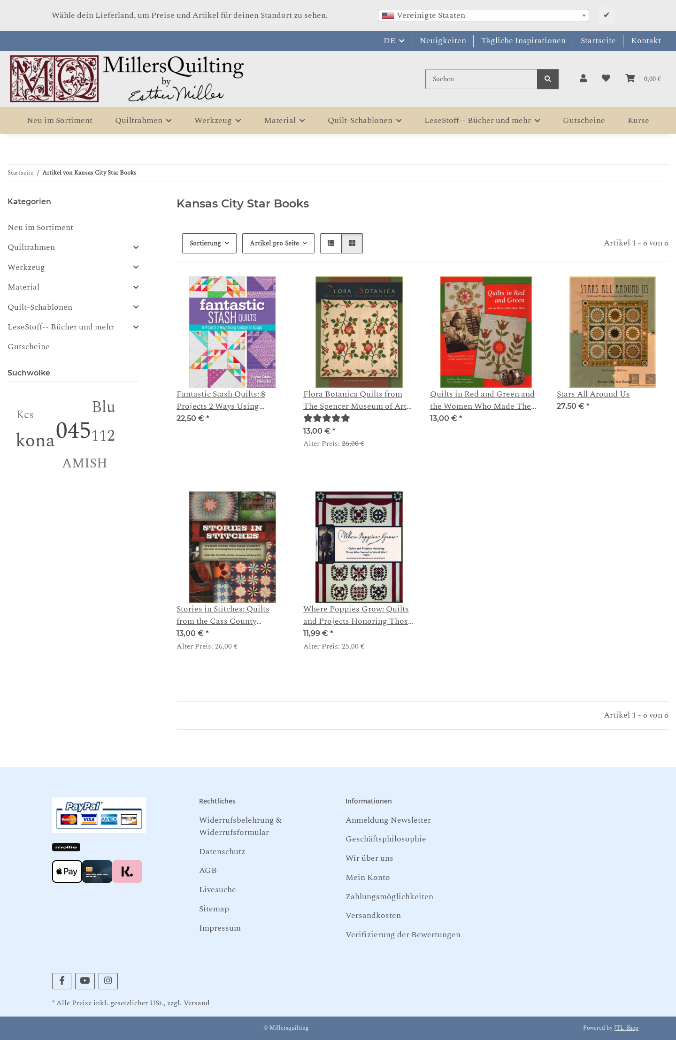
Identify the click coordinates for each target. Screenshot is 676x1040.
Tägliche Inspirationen (523, 40)
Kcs (25, 415)
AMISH (85, 463)
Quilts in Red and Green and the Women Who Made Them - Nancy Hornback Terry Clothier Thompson (484, 400)
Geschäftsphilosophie (386, 839)
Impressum (220, 928)
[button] (583, 78)
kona (35, 441)
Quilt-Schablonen (40, 307)
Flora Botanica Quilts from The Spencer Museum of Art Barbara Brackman (355, 400)
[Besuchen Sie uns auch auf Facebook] (61, 981)
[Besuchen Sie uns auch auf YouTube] (84, 981)
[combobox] (483, 15)
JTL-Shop (626, 1028)
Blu (103, 407)
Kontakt (646, 40)
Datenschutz (222, 851)
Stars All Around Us (593, 394)
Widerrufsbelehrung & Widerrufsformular (240, 826)
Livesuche (217, 889)
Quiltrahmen (31, 247)
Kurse (638, 120)
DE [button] (389, 40)
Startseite (598, 40)
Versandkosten (373, 915)
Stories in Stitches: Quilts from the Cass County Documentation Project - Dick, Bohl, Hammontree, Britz (223, 615)
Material (23, 287)
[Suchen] (481, 79)
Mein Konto (368, 877)
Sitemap (214, 908)
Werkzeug (26, 267)
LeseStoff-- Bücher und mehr (61, 327)
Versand (197, 1003)
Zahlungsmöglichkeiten (389, 896)
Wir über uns (369, 858)
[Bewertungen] (326, 418)
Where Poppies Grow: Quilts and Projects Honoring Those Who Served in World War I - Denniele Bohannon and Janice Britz (357, 615)
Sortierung (205, 243)
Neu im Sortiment (40, 227)
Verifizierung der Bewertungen (403, 934)
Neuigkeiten (443, 40)
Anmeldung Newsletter (388, 820)
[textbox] (483, 15)
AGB (208, 870)
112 (103, 436)
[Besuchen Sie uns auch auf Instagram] (108, 981)
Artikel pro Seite (274, 243)
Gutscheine (29, 346)
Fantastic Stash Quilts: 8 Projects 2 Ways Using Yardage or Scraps (221, 400)
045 (73, 431)
